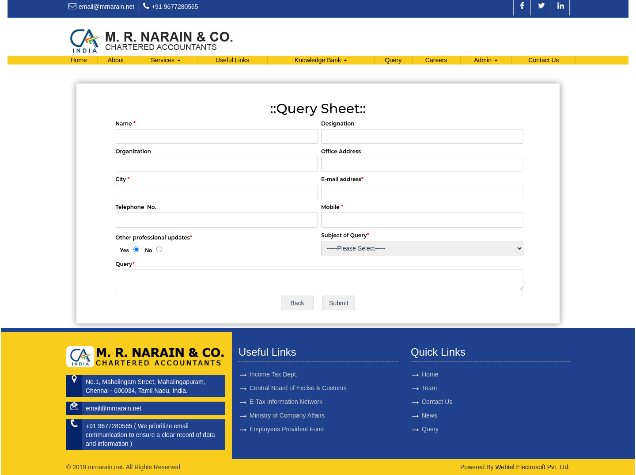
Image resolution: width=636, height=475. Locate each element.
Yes (124, 250)
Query (393, 60)
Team (419, 387)
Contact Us (543, 60)
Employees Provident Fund (287, 418)
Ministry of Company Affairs (287, 405)
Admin (486, 60)
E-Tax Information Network (286, 391)
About (116, 60)
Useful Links (232, 60)
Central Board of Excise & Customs (298, 377)
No (148, 250)
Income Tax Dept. (274, 364)
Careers (436, 60)
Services (166, 60)
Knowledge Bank (321, 60)
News (419, 415)
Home (78, 60)
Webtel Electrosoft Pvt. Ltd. (532, 467)
